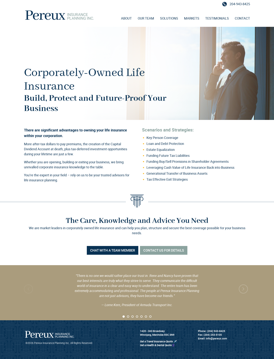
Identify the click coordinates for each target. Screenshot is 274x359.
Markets (191, 18)
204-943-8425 (235, 4)
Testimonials (217, 18)
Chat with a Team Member (112, 250)
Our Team (146, 18)
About (126, 18)
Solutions (169, 18)
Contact (242, 18)
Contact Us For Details (163, 250)
